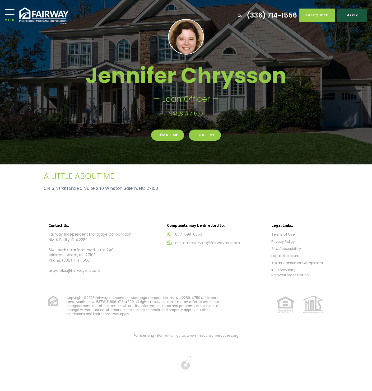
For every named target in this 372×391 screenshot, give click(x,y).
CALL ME (205, 134)
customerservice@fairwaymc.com (207, 243)
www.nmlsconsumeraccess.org (212, 335)
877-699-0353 (188, 234)
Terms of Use (283, 234)
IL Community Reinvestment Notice (290, 272)
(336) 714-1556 (272, 15)
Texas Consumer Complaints (297, 262)
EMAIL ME (167, 134)
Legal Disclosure (285, 255)
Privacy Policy (283, 241)
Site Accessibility (286, 248)
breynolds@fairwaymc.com (74, 270)
